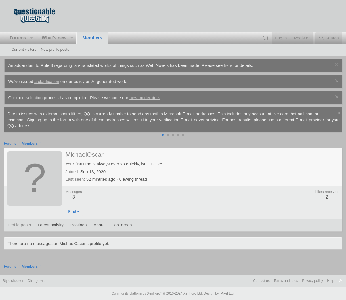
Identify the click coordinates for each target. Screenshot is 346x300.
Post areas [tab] (129, 224)
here (236, 65)
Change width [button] (52, 281)
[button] (39, 38)
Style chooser (25, 281)
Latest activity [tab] (58, 224)
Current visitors (23, 49)
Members (100, 37)
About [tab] (106, 224)
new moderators (152, 97)
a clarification (54, 81)
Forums (25, 37)
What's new (61, 37)
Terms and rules (271, 281)
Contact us (245, 281)
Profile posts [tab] (27, 224)
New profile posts (55, 49)
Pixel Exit (223, 293)
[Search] (321, 38)
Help (319, 281)
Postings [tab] (86, 224)
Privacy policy (299, 281)
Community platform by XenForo (158, 293)
